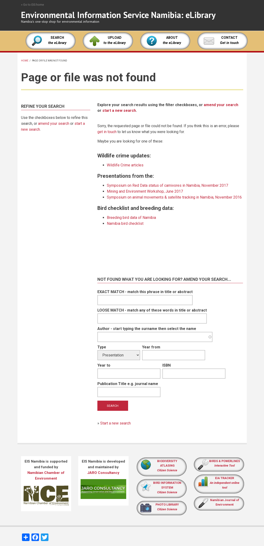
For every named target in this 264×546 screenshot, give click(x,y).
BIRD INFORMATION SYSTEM (167, 487)
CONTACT (229, 38)
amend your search (53, 123)
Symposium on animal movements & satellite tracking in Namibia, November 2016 (174, 197)
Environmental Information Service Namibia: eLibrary (118, 14)
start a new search (119, 110)
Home (24, 60)
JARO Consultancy (103, 473)
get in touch (107, 132)
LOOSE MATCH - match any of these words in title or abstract (152, 310)
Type (101, 347)
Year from (151, 347)
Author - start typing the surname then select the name (146, 328)
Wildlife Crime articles (125, 165)
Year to (103, 365)
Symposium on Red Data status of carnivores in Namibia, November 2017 (167, 185)
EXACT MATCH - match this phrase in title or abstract (145, 292)
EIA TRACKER (224, 478)
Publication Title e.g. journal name (127, 383)
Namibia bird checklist (125, 223)
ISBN (166, 365)
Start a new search (115, 423)
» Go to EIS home (32, 4)
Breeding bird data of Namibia (131, 217)
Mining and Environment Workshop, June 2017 (145, 191)
